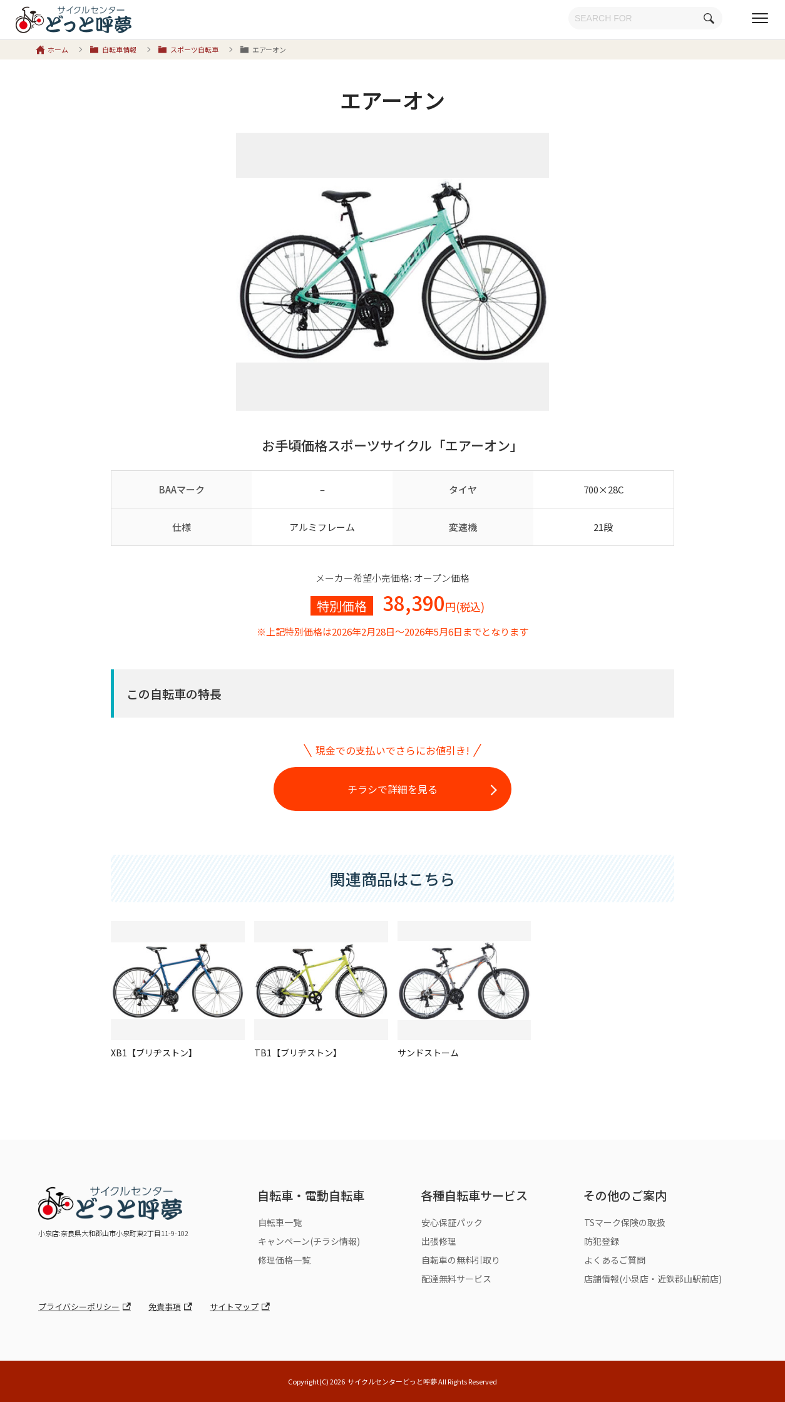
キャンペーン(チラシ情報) (309, 1241)
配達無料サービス (456, 1278)
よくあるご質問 (614, 1260)
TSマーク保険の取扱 (624, 1222)
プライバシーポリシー (79, 1306)
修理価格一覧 (284, 1260)
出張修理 (438, 1241)
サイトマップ (234, 1306)
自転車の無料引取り (460, 1260)
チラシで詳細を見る (392, 788)
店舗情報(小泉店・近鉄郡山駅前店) (653, 1278)
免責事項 (164, 1306)
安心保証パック (452, 1222)
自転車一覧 (280, 1222)
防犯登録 (601, 1241)
